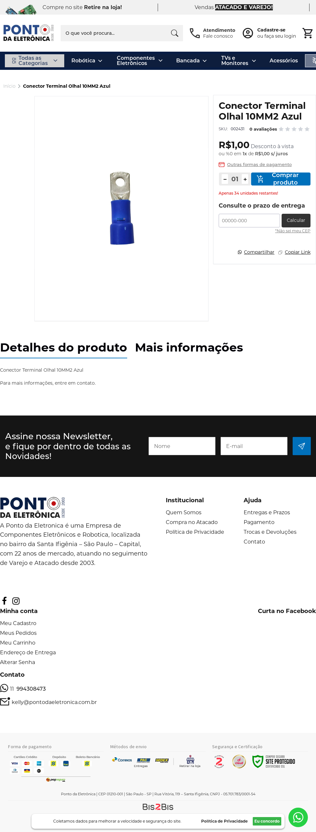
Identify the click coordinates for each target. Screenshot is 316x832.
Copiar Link (297, 252)
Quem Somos (183, 512)
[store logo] (28, 33)
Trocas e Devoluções (270, 532)
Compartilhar (259, 252)
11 (28, 689)
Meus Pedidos (18, 633)
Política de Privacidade (195, 532)
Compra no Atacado (192, 522)
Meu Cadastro (18, 623)
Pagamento (259, 522)
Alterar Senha (17, 662)
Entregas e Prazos (267, 512)
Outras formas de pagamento (259, 164)
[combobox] (122, 33)
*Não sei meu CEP (292, 230)
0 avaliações (263, 129)
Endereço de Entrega (28, 652)
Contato (254, 542)
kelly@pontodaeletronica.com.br (54, 702)
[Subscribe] (302, 446)
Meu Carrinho (17, 643)
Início (9, 86)
